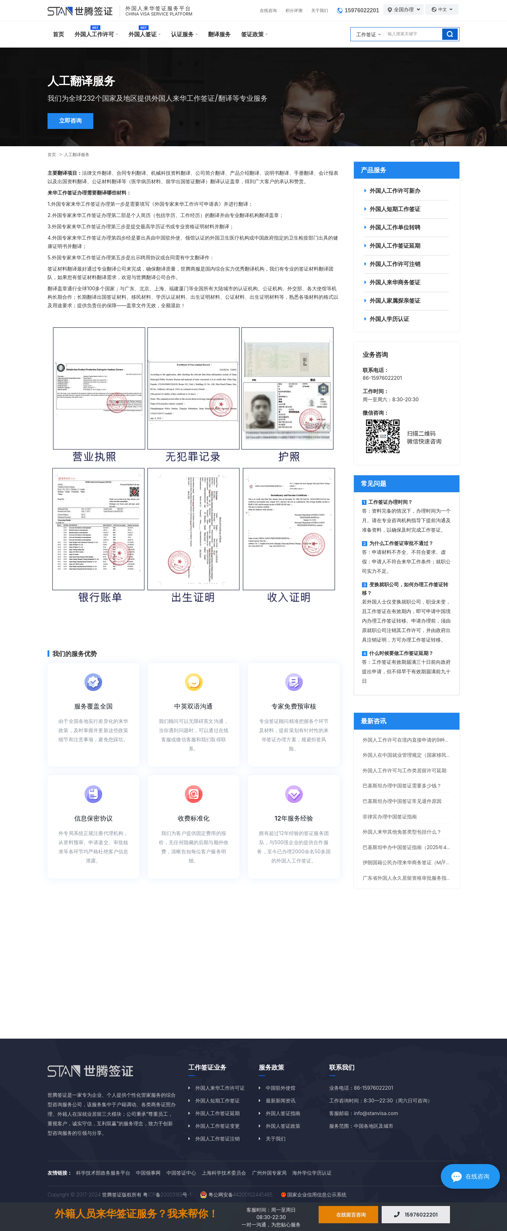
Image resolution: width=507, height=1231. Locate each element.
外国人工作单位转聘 (395, 227)
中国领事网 (148, 1173)
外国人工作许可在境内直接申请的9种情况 (409, 739)
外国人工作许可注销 (395, 264)
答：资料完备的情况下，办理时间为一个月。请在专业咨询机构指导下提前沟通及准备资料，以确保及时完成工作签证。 (406, 520)
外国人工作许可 (94, 34)
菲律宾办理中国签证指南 (390, 816)
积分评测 (294, 10)
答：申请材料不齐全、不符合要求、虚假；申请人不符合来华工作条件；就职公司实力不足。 (406, 561)
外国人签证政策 (283, 1126)
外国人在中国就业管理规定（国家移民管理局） (414, 755)
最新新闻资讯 (280, 1100)
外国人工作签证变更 (217, 1126)
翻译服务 (219, 34)
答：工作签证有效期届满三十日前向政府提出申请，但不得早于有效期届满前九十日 (406, 671)
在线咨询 (268, 10)
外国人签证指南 (283, 1113)
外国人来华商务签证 (395, 282)
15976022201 (362, 10)
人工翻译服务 (76, 154)
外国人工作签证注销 (217, 1139)
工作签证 (366, 34)
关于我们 (319, 10)
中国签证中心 (181, 1173)
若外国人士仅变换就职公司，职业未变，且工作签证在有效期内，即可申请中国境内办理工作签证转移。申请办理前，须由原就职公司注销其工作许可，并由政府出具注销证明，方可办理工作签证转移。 (406, 621)
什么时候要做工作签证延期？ (397, 653)
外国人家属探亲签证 (395, 300)
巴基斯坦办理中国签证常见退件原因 (402, 801)
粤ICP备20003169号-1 (167, 1195)
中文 (445, 9)
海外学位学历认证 (312, 1173)
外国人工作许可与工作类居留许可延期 (404, 770)
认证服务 (182, 34)
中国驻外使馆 (280, 1088)
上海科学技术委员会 (224, 1173)
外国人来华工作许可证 (220, 1088)
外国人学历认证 (389, 319)
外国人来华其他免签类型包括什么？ (402, 831)
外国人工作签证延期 (395, 245)
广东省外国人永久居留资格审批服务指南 (407, 878)
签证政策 (252, 34)
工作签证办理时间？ (387, 502)
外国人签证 (143, 34)
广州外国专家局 (269, 1173)
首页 (58, 34)
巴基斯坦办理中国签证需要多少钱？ (402, 785)
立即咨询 (71, 121)
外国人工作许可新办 (395, 190)
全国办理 (407, 9)
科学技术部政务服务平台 (103, 1173)
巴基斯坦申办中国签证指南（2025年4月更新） (415, 847)
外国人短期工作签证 (395, 209)
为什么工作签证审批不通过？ (397, 543)
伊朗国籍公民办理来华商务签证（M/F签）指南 (414, 862)
